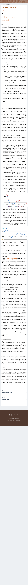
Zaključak (3, 22)
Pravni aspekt (4, 16)
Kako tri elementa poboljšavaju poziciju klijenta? (9, 17)
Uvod (2, 14)
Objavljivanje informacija (6, 20)
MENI (2, 1)
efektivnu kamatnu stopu (12, 258)
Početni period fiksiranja (5, 19)
